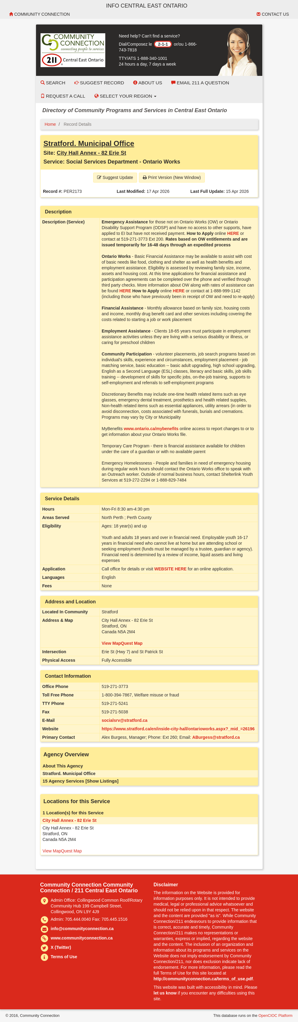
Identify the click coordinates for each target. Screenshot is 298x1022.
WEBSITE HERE (170, 568)
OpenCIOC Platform (275, 1016)
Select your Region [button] (125, 96)
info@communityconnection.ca (82, 928)
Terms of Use (64, 956)
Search (53, 82)
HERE (233, 233)
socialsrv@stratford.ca (124, 720)
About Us (147, 82)
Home (50, 124)
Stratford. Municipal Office (89, 143)
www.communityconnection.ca (82, 938)
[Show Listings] (101, 781)
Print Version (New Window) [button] (172, 177)
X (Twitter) (61, 947)
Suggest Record (99, 82)
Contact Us (273, 14)
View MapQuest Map (122, 643)
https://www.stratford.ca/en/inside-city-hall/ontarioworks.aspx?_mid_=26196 (178, 728)
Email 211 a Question (200, 82)
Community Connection (39, 14)
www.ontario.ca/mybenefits (151, 428)
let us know (165, 993)
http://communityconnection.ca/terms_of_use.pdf (203, 978)
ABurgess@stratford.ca (216, 737)
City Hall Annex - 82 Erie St (91, 153)
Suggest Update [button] (115, 177)
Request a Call (63, 96)
